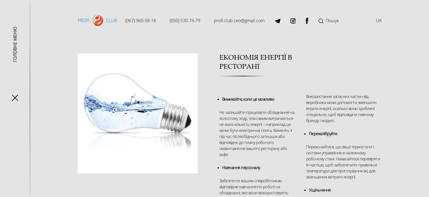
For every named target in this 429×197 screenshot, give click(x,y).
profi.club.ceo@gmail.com (239, 21)
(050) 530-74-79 (185, 21)
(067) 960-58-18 (140, 21)
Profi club (96, 20)
